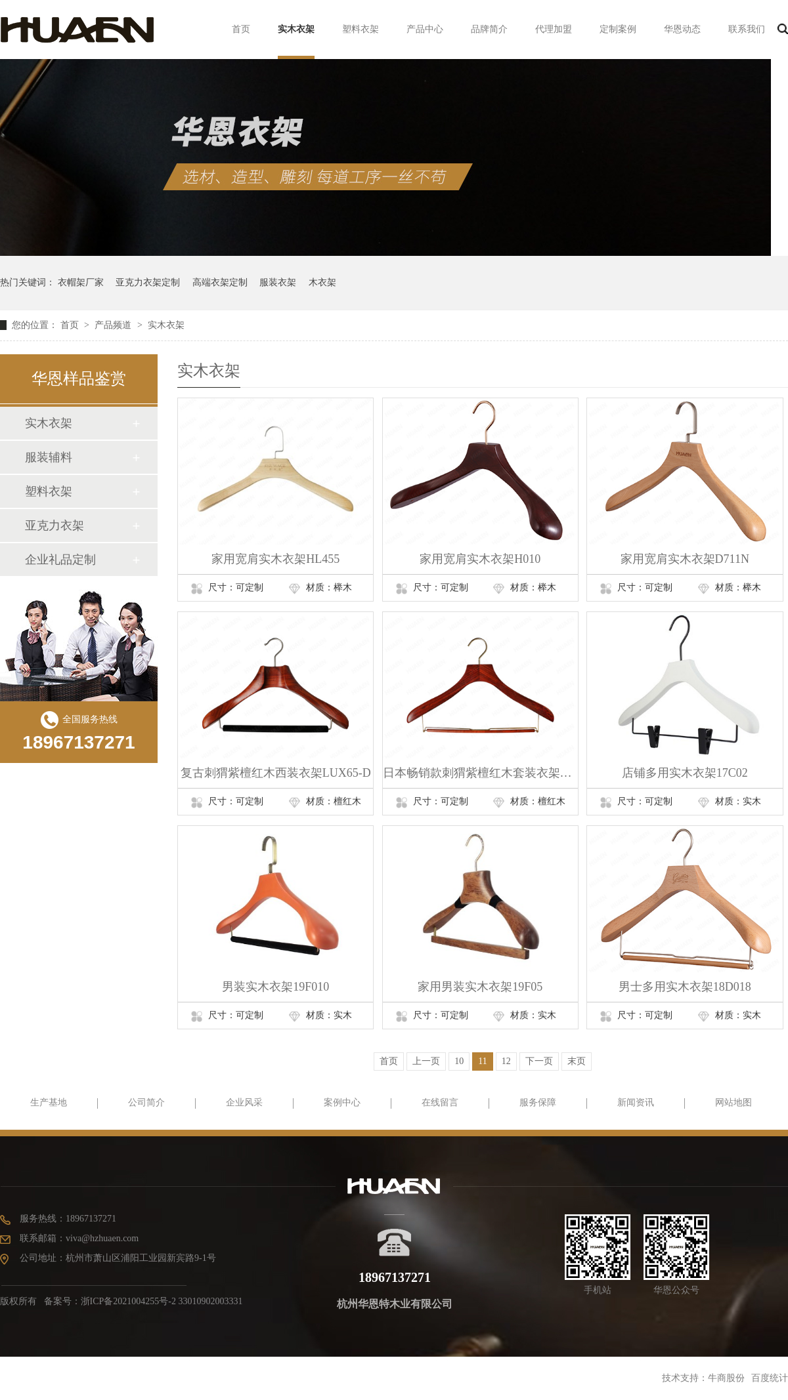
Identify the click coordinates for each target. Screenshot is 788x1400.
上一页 (426, 1061)
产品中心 (424, 29)
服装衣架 (277, 282)
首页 (241, 29)
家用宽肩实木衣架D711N (685, 559)
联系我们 (746, 29)
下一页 (539, 1061)
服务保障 (537, 1102)
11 (482, 1061)
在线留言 (440, 1102)
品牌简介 (489, 29)
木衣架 (322, 282)
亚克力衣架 (54, 525)
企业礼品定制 (60, 559)
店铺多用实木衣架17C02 (685, 772)
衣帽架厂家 (81, 282)
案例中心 (342, 1102)
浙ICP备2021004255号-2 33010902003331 (162, 1301)
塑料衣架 (360, 29)
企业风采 (244, 1102)
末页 (576, 1061)
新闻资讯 (635, 1102)
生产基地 (48, 1102)
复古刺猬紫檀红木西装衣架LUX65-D (276, 772)
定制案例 (618, 29)
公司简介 (146, 1102)
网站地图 (733, 1102)
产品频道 (114, 325)
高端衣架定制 (220, 282)
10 (459, 1061)
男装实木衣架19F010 (275, 986)
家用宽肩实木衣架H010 (480, 559)
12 (506, 1061)
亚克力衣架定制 (148, 282)
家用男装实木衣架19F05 (480, 986)
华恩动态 (682, 29)
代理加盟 (553, 29)
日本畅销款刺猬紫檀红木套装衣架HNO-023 (480, 772)
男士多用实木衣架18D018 (685, 986)
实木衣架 (296, 29)
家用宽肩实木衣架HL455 (275, 559)
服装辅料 (48, 457)
